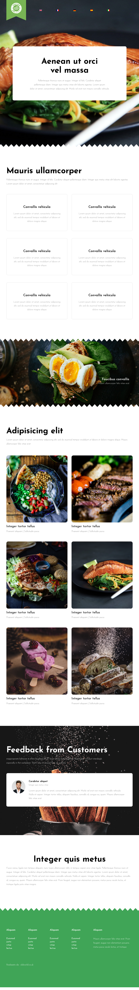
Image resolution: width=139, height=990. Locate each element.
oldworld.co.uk (26, 967)
